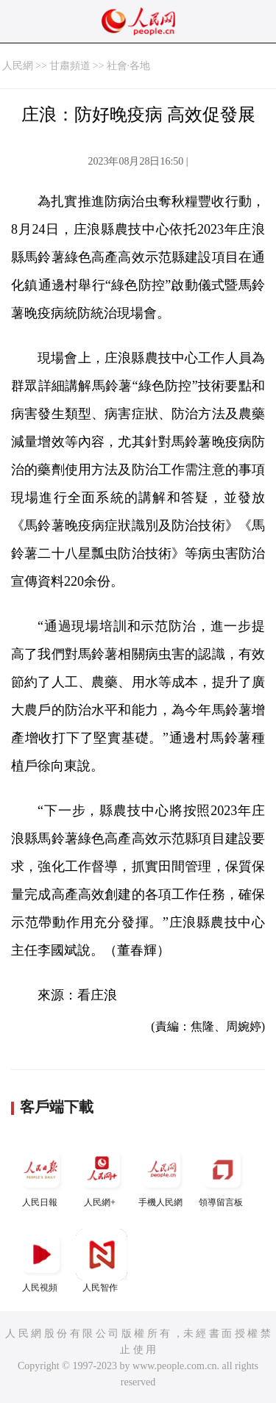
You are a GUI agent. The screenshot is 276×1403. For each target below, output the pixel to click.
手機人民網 (162, 1176)
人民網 (17, 65)
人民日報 (41, 1176)
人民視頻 (41, 1261)
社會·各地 (129, 65)
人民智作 (101, 1261)
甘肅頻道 (70, 65)
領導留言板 (222, 1176)
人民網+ (101, 1176)
